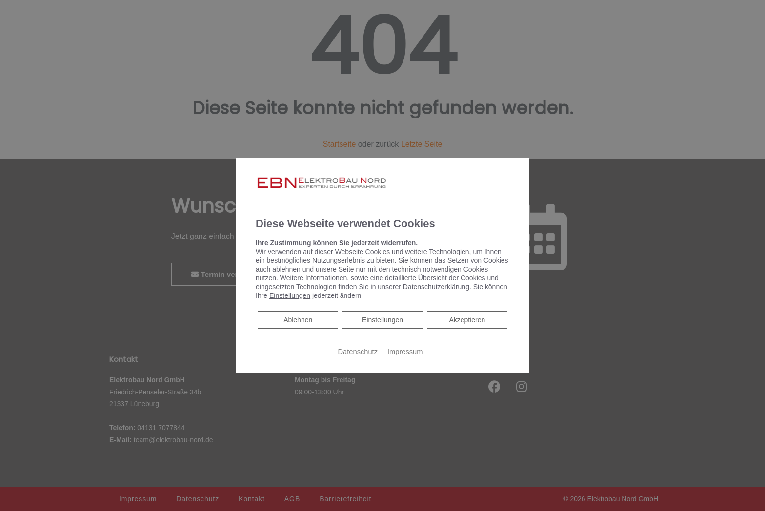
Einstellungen (382, 320)
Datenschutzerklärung (436, 287)
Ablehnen (297, 319)
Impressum (405, 351)
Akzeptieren (467, 320)
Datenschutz (358, 351)
